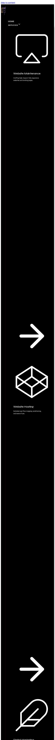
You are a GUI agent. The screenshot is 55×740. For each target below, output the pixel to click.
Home (11, 21)
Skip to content (8, 2)
